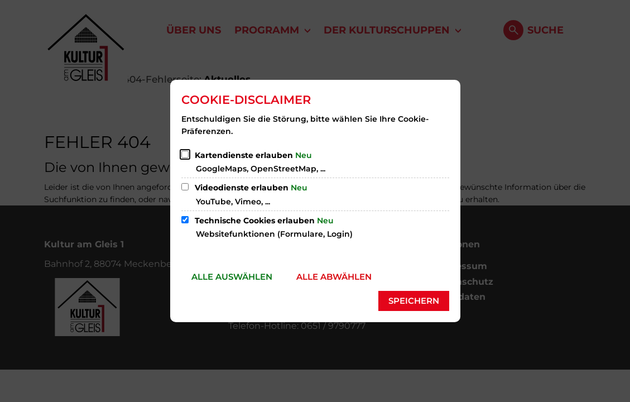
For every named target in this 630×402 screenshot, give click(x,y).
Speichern (413, 300)
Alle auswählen (231, 276)
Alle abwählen (334, 276)
